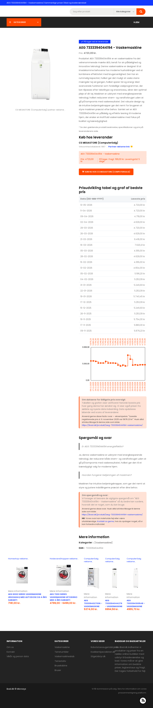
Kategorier (24, 22)
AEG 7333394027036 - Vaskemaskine (93, 603)
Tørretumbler (62, 651)
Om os (10, 647)
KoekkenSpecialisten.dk (103, 651)
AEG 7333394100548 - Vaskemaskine (136, 603)
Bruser (58, 670)
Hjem (136, 22)
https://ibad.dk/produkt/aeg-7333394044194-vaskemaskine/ (112, 425)
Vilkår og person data (18, 656)
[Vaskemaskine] (103, 542)
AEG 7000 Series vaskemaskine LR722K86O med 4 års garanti (63, 597)
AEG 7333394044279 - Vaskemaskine (113, 603)
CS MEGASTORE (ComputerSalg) (99, 142)
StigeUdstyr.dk (98, 656)
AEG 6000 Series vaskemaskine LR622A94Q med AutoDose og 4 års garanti (27, 597)
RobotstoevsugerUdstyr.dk (104, 647)
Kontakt (11, 651)
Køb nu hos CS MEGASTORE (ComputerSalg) (106, 171)
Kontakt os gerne (105, 521)
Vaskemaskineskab (64, 656)
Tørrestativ (60, 661)
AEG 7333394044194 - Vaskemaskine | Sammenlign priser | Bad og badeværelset (46, 2)
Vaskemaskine (62, 647)
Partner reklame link (120, 146)
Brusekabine (61, 665)
